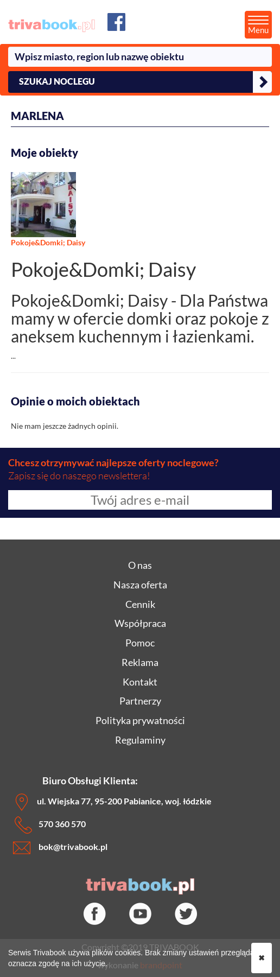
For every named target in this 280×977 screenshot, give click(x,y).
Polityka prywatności (140, 720)
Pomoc (140, 643)
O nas (140, 565)
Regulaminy (140, 740)
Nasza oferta (140, 585)
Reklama (140, 662)
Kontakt (140, 682)
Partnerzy (140, 701)
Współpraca (140, 623)
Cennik (140, 604)
